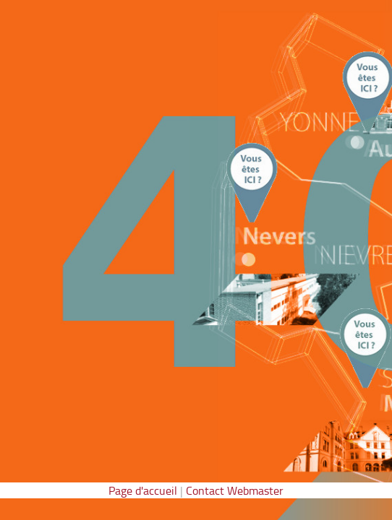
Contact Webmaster (235, 490)
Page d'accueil (142, 490)
